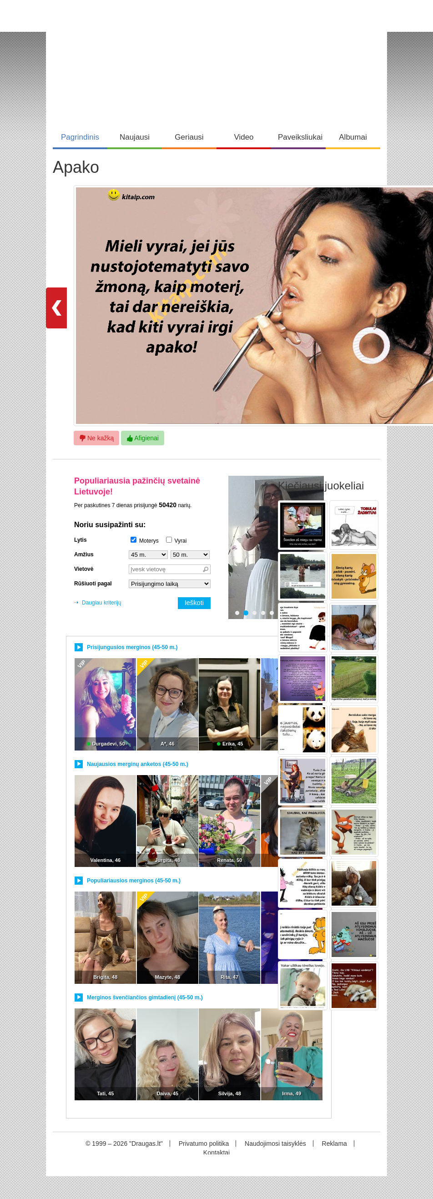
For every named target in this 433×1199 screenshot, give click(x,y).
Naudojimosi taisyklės (275, 1143)
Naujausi (135, 137)
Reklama (334, 1143)
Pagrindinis (80, 137)
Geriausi (189, 137)
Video (243, 137)
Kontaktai (216, 1152)
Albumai (353, 137)
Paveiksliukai (300, 137)
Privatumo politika (204, 1143)
